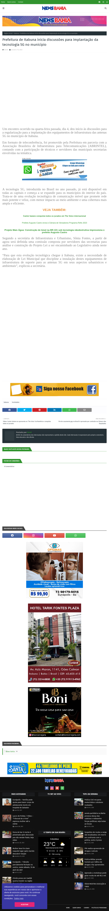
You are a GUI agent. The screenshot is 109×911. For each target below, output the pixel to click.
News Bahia (10, 752)
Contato (20, 2)
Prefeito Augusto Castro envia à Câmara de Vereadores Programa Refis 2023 (54, 223)
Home (3, 2)
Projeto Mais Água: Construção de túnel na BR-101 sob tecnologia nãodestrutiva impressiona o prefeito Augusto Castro (54, 231)
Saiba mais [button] (18, 898)
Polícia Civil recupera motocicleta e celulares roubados (94, 802)
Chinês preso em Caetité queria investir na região (22, 879)
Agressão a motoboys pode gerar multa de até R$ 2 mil (95, 874)
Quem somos (11, 2)
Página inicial (8, 33)
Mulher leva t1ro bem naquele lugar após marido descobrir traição (23, 851)
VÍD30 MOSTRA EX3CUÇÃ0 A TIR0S (95, 885)
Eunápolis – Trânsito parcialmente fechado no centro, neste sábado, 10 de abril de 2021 (24, 866)
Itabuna (16, 33)
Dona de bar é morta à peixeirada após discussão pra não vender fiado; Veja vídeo (23, 836)
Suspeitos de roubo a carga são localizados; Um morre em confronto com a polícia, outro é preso (96, 836)
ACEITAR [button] (24, 904)
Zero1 (6, 50)
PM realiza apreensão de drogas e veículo (94, 849)
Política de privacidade (99, 908)
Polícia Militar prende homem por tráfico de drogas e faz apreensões (94, 862)
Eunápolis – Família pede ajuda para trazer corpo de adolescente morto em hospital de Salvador (23, 804)
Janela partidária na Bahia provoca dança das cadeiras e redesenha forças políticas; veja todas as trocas (95, 818)
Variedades (15, 402)
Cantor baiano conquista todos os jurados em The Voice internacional (54, 216)
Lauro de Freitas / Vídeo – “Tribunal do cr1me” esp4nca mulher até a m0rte (23, 820)
